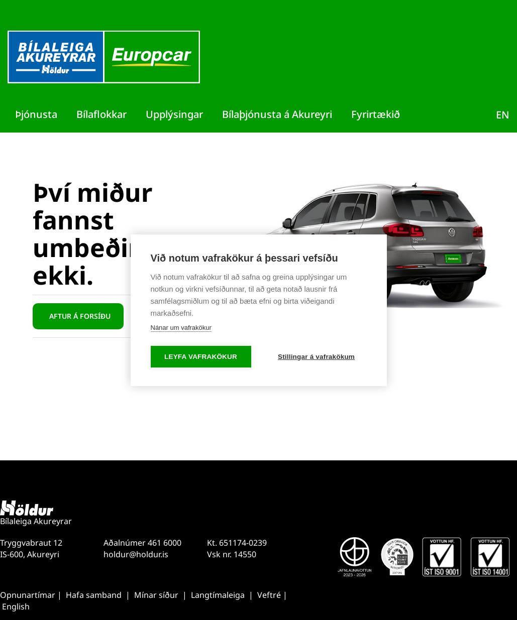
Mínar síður (157, 594)
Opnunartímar (27, 594)
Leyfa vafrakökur (200, 356)
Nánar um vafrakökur (181, 327)
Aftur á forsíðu (80, 316)
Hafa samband (94, 594)
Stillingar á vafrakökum (316, 356)
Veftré (270, 594)
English (16, 606)
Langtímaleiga (218, 594)
